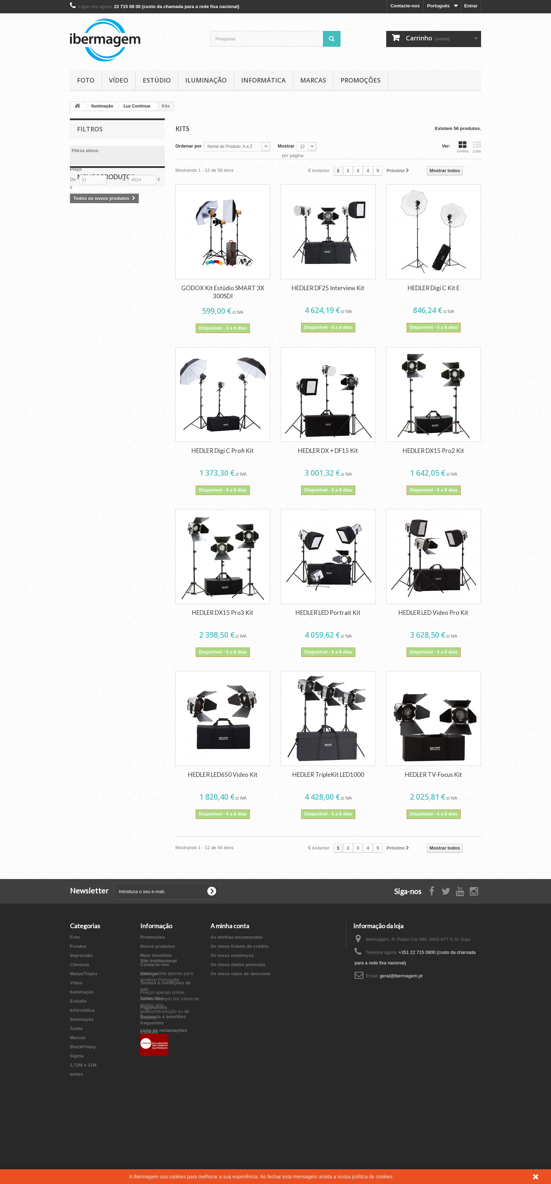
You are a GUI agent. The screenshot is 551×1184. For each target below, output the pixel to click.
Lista (477, 147)
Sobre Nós (151, 998)
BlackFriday (83, 1046)
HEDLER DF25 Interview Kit (328, 288)
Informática (263, 80)
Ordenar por (188, 146)
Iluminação (206, 80)
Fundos (78, 946)
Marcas (313, 80)
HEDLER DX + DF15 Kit (328, 450)
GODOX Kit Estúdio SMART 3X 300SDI (222, 292)
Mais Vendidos (156, 955)
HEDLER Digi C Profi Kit (223, 450)
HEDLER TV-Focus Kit (433, 774)
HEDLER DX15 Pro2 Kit (433, 450)
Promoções (361, 80)
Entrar (471, 5)
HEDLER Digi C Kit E (434, 288)
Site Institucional (158, 1053)
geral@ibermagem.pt (401, 975)
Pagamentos (153, 1007)
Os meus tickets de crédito (239, 946)
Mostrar (286, 146)
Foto (86, 80)
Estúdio (157, 80)
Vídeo (118, 80)
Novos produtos (105, 214)
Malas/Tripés (83, 973)
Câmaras (79, 964)
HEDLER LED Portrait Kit (328, 612)
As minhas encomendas (236, 937)
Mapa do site (154, 1041)
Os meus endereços (232, 955)
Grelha (462, 147)
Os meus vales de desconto (240, 973)
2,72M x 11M (83, 1065)
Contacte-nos (405, 5)
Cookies (149, 1032)
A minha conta (229, 926)
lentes (76, 1074)
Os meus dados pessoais (237, 964)
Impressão (81, 955)
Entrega (148, 973)
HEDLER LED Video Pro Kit (433, 612)
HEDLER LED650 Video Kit (223, 774)
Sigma (77, 1056)
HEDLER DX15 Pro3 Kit (222, 612)
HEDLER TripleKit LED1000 (328, 774)
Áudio (76, 1028)
